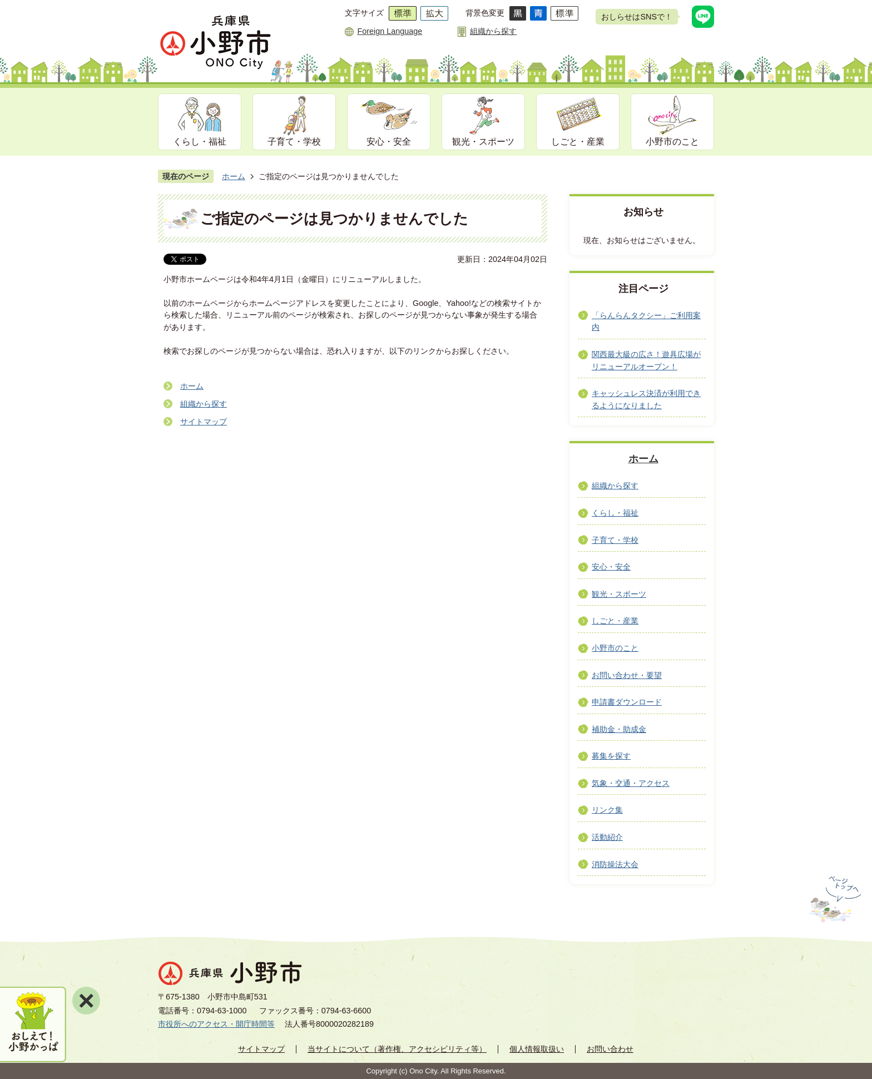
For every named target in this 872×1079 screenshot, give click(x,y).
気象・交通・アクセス (631, 783)
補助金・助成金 (619, 729)
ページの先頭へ (834, 899)
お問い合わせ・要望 (627, 675)
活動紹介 (607, 837)
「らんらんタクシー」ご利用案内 (646, 321)
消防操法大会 (615, 864)
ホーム (233, 176)
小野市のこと (672, 141)
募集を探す (611, 755)
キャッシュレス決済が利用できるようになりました (646, 399)
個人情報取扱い (536, 1049)
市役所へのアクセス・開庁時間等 (216, 1023)
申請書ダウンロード (627, 701)
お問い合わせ (610, 1049)
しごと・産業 (578, 141)
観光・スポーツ (483, 141)
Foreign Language (389, 31)
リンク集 (607, 809)
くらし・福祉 (199, 141)
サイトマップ (203, 421)
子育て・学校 (294, 141)
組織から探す (493, 31)
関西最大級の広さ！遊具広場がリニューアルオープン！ (646, 360)
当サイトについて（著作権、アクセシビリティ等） (397, 1049)
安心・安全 (388, 141)
